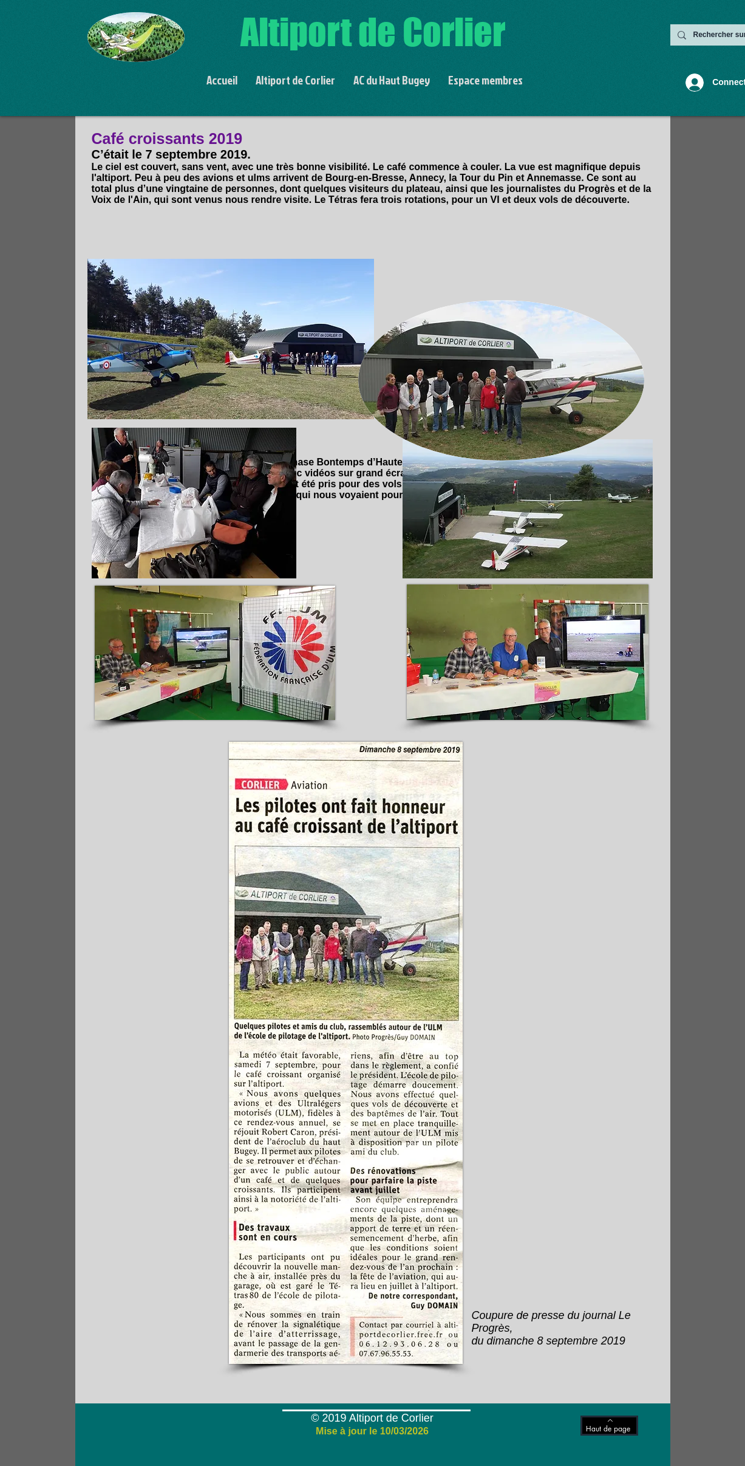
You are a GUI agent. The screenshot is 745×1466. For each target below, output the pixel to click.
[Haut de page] (609, 1426)
